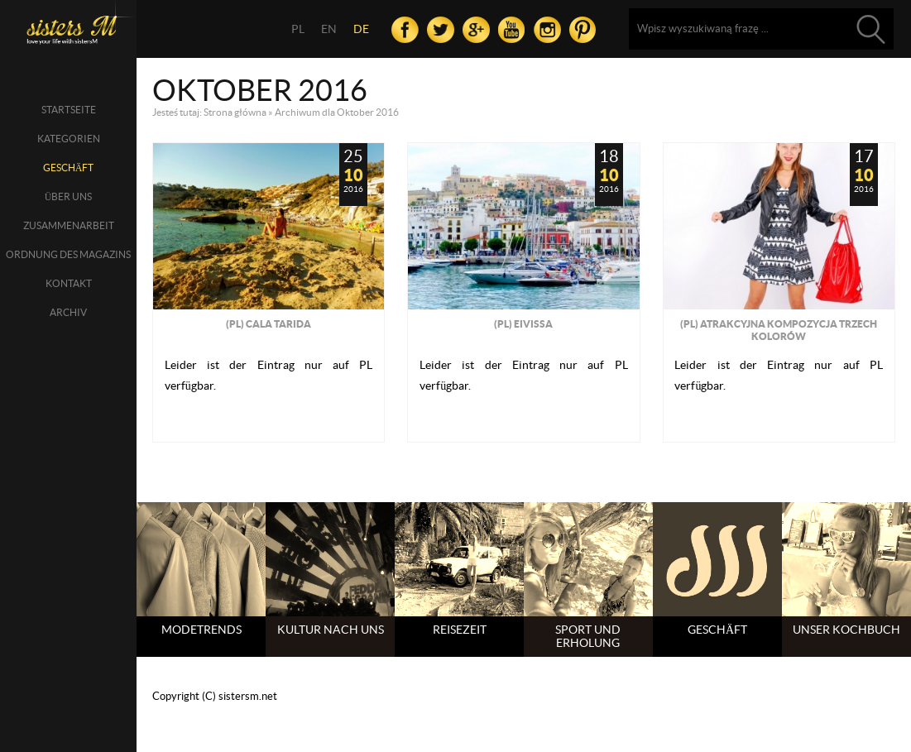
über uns (69, 196)
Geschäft (68, 167)
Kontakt (69, 283)
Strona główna (235, 112)
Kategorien (68, 138)
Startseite (68, 109)
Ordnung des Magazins (68, 254)
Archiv (68, 312)
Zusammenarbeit (68, 225)
